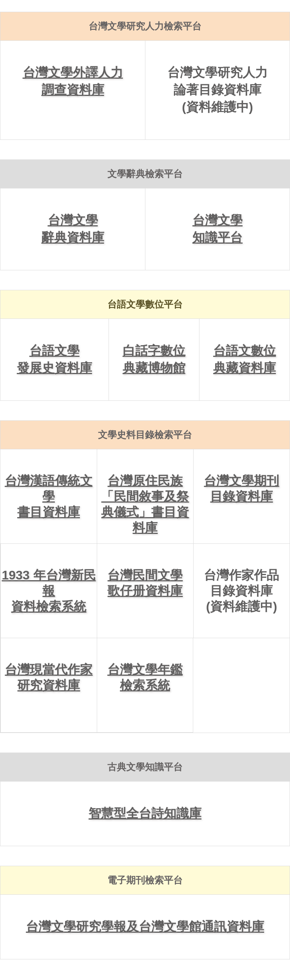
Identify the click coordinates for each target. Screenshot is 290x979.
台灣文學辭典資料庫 (73, 228)
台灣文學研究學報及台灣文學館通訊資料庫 (145, 926)
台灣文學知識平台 (217, 228)
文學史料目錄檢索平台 (145, 434)
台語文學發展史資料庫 (54, 359)
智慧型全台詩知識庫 (145, 813)
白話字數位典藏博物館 (154, 359)
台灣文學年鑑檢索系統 (145, 677)
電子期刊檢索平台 (145, 880)
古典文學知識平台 (145, 767)
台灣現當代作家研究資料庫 (48, 677)
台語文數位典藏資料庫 (244, 359)
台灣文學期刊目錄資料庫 (241, 488)
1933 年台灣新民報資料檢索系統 (49, 590)
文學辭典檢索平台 (145, 173)
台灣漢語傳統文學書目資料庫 (48, 496)
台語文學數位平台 (145, 304)
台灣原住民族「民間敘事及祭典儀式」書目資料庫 (145, 504)
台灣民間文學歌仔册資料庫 (145, 583)
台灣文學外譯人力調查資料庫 (73, 81)
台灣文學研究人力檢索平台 (145, 26)
